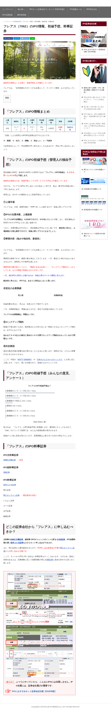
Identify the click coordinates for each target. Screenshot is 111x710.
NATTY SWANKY (25, 360)
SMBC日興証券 (9, 460)
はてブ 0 (17, 38)
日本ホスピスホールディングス (49, 360)
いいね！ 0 (8, 38)
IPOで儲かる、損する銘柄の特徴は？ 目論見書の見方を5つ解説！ (95, 116)
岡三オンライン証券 (11, 495)
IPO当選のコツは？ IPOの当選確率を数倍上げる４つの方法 (94, 134)
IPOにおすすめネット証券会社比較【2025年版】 (34, 691)
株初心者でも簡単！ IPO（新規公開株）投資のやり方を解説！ (94, 90)
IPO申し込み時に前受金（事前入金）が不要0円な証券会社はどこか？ (94, 126)
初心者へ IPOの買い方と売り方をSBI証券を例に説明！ (94, 108)
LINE (32, 38)
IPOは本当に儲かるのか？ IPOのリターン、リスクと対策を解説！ (94, 99)
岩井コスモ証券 (9, 485)
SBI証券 (6, 472)
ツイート (25, 38)
